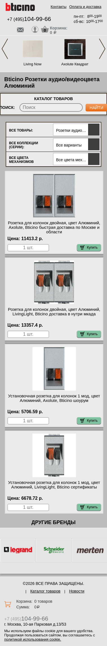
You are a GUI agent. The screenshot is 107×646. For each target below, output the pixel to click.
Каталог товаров (45, 591)
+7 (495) (29, 19)
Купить (89, 247)
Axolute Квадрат (74, 64)
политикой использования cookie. (32, 639)
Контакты (58, 7)
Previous (4, 48)
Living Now (32, 64)
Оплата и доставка (85, 7)
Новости (76, 591)
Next (102, 48)
